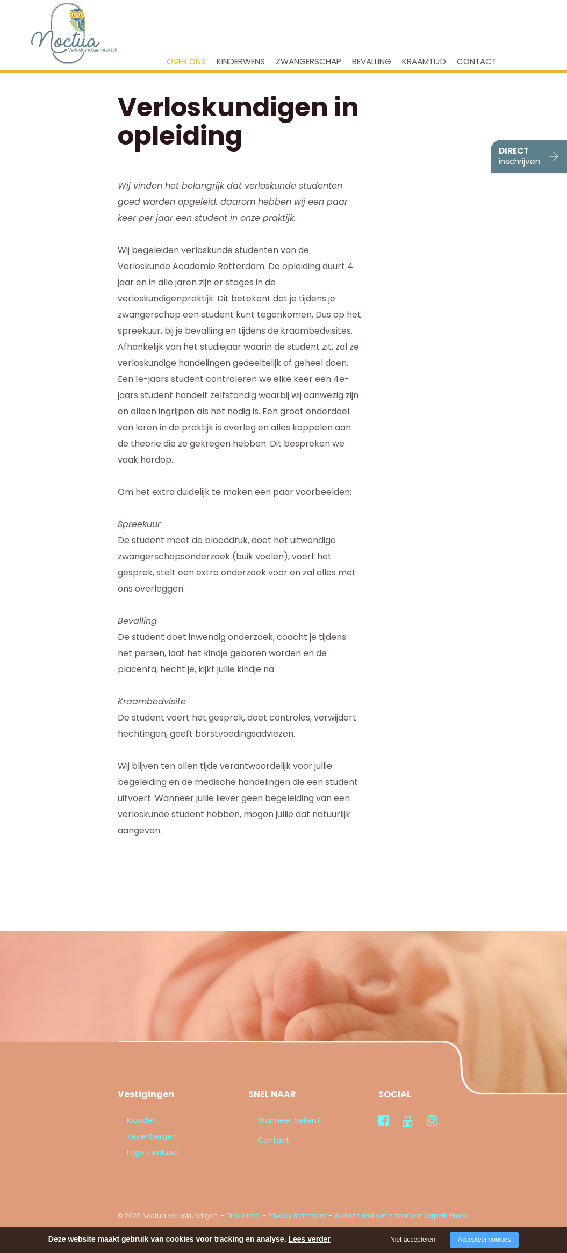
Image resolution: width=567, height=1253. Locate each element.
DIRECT (519, 156)
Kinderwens (241, 61)
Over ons (186, 61)
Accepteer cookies (484, 1239)
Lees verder (309, 1239)
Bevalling (371, 61)
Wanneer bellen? (280, 1120)
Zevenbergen (143, 1136)
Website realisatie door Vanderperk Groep (401, 1216)
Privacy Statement (297, 1216)
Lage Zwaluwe (144, 1152)
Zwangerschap (308, 61)
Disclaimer (243, 1216)
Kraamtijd (424, 61)
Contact (477, 61)
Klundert (133, 1120)
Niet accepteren (412, 1239)
